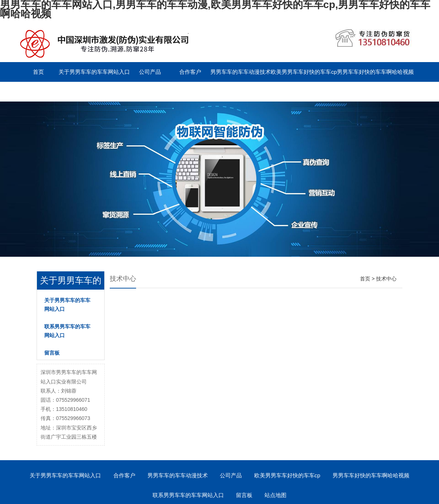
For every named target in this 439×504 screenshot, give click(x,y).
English (150, 91)
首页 (38, 72)
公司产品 (150, 72)
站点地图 (275, 495)
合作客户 (190, 72)
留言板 (110, 91)
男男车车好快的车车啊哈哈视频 (375, 72)
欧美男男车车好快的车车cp (304, 72)
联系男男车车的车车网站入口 (54, 91)
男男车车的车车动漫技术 (240, 72)
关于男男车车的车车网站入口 (94, 72)
